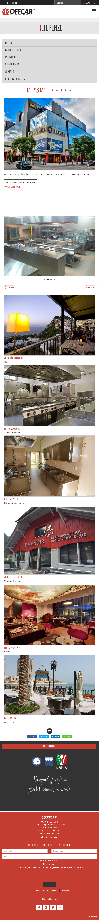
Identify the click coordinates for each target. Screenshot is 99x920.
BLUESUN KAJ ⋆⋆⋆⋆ (14, 648)
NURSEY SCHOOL (11, 499)
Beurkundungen (12, 64)
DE (10, 3)
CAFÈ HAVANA (10, 718)
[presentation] (23, 875)
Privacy (55, 890)
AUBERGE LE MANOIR (13, 577)
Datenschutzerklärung (41, 867)
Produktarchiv (49, 746)
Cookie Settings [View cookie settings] (49, 899)
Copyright (65, 890)
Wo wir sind (10, 71)
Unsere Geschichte (13, 50)
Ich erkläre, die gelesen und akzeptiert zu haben (49, 867)
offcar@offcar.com (49, 837)
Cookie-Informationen (40, 890)
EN (6, 3)
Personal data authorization (49, 860)
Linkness (93, 916)
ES (16, 3)
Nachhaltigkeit (11, 57)
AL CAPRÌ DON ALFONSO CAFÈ (16, 358)
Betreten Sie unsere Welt (16, 79)
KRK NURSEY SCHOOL (13, 428)
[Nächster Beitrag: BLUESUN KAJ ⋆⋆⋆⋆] (90, 287)
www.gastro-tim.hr (12, 187)
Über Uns (9, 43)
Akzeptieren (50, 864)
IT (3, 3)
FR (13, 3)
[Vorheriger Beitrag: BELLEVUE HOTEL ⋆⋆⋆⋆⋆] (9, 287)
